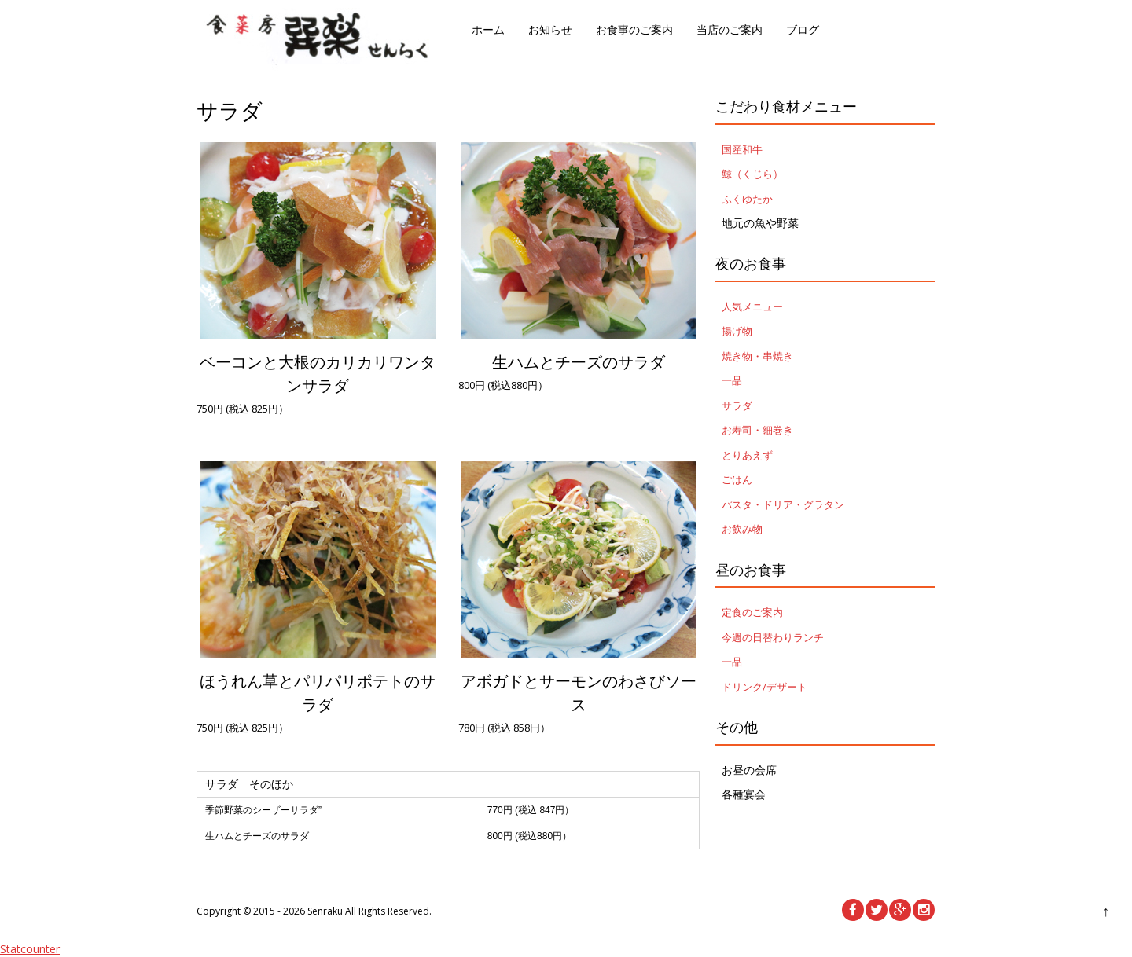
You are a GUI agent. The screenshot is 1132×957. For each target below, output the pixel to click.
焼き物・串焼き (757, 356)
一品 (732, 380)
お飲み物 (742, 529)
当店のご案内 (729, 29)
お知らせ (550, 29)
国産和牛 (742, 149)
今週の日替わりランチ (773, 637)
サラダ (737, 405)
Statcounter (30, 948)
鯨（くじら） (752, 174)
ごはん (737, 479)
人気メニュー (752, 306)
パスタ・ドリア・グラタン (783, 504)
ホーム (488, 29)
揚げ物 (737, 331)
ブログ (802, 29)
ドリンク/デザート (764, 687)
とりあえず (747, 455)
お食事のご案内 (634, 29)
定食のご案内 (752, 612)
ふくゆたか (747, 199)
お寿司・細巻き (757, 430)
